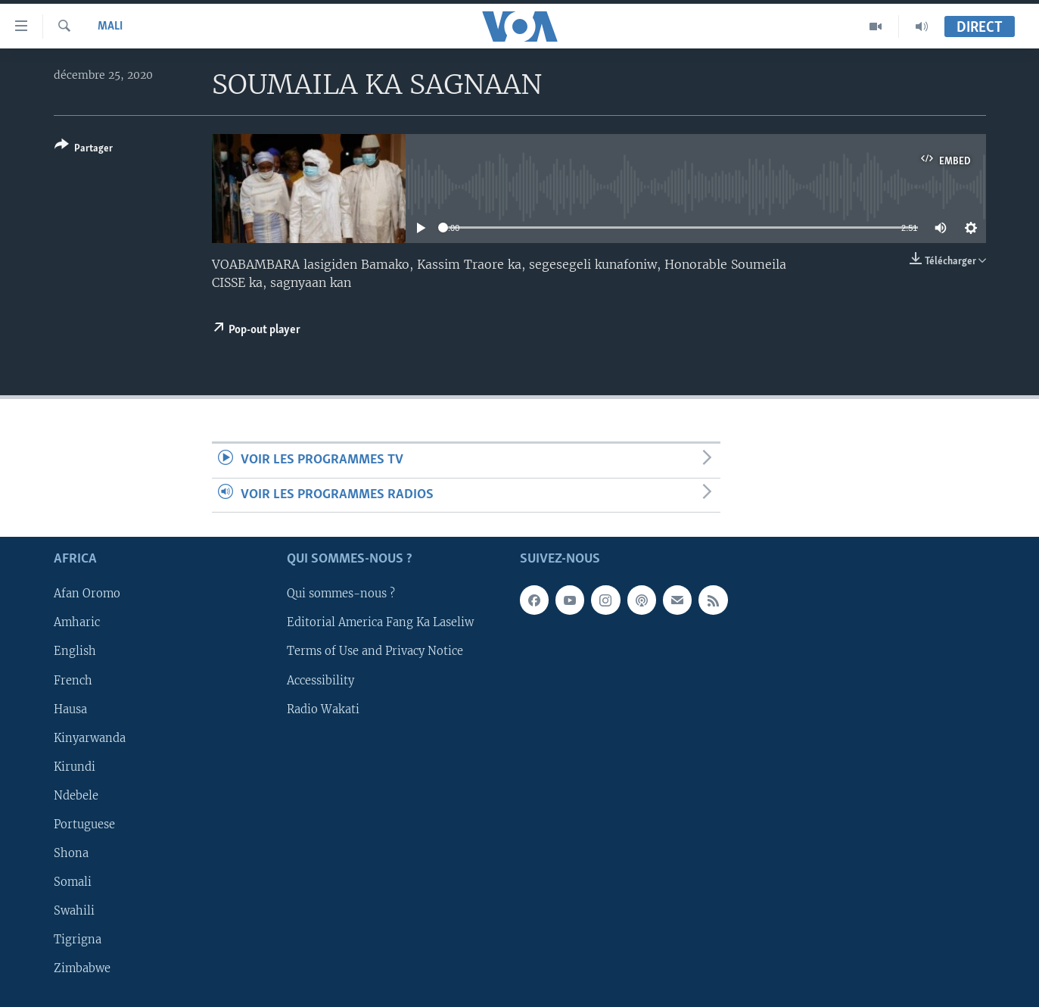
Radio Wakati (323, 709)
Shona (71, 853)
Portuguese (84, 824)
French (73, 680)
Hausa (70, 709)
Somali (73, 882)
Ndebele (76, 796)
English (75, 651)
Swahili (74, 911)
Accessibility (320, 680)
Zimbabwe (82, 968)
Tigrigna (77, 939)
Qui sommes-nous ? (341, 593)
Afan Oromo (87, 593)
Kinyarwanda (90, 738)
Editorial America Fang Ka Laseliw (380, 622)
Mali (110, 26)
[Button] (83, 149)
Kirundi (74, 767)
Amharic (77, 622)
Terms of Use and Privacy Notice (375, 651)
